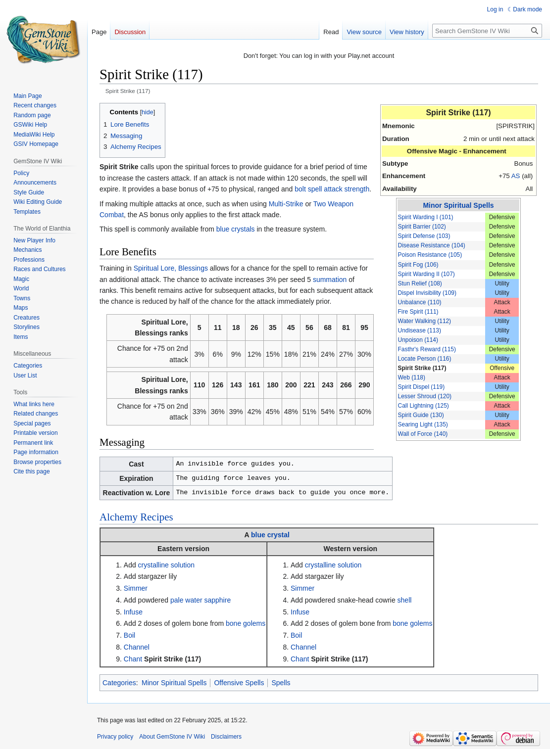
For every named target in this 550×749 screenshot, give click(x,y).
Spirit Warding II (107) (426, 274)
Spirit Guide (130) (421, 415)
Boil (129, 635)
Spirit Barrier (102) (422, 226)
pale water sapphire (200, 600)
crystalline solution (166, 565)
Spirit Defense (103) (424, 236)
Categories (119, 683)
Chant (133, 659)
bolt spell (308, 189)
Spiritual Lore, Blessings (171, 268)
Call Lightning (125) (423, 405)
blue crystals (235, 229)
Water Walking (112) (424, 321)
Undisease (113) (419, 330)
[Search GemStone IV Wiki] (487, 31)
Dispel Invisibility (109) (427, 292)
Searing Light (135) (423, 424)
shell (405, 600)
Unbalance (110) (420, 302)
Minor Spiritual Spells (458, 205)
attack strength (346, 189)
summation (330, 279)
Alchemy (119, 517)
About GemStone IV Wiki (172, 736)
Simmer (136, 588)
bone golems (245, 623)
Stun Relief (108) (420, 283)
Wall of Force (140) (423, 433)
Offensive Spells (239, 683)
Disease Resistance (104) (431, 245)
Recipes (156, 517)
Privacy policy (115, 736)
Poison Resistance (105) (430, 254)
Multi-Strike (286, 204)
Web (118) (411, 377)
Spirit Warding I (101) (425, 217)
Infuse (133, 612)
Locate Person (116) (424, 358)
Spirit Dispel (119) (421, 386)
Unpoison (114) (418, 339)
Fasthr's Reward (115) (427, 349)
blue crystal (270, 535)
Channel (137, 647)
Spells (280, 683)
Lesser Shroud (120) (424, 396)
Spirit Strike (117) (422, 368)
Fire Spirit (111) (418, 311)
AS (515, 176)
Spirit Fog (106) (418, 264)
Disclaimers (226, 736)
